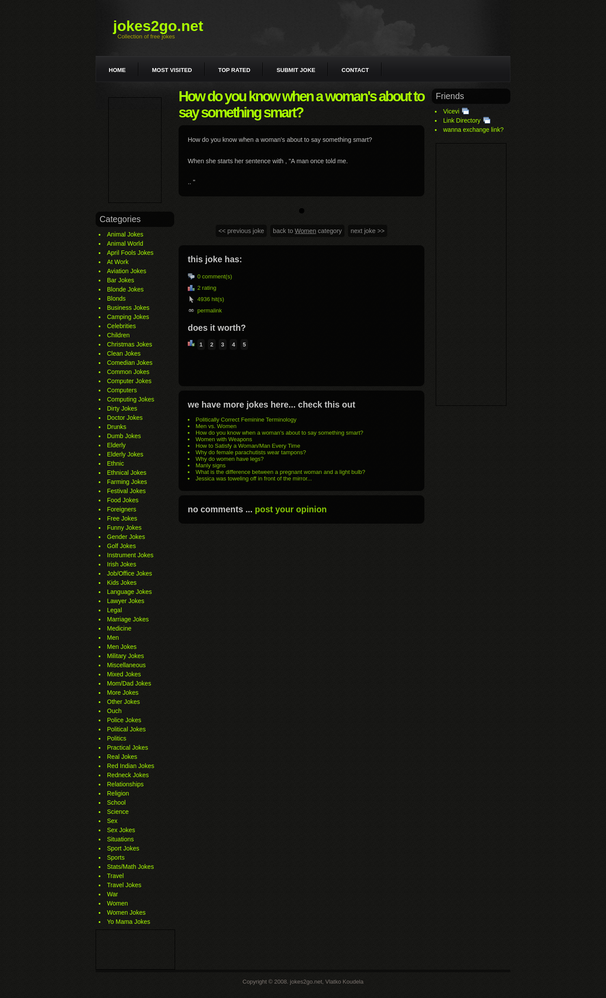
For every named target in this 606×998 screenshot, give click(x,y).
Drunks (116, 426)
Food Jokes (122, 500)
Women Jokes (126, 912)
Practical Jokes (127, 747)
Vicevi (451, 111)
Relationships (125, 784)
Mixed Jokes (124, 674)
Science (118, 811)
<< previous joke (241, 230)
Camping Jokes (128, 316)
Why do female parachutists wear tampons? (251, 452)
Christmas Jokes (129, 344)
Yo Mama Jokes (128, 921)
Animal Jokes (125, 234)
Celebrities (121, 325)
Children (118, 335)
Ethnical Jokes (126, 472)
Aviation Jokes (126, 271)
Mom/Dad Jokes (129, 683)
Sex (112, 820)
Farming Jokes (127, 481)
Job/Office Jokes (129, 573)
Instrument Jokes (130, 555)
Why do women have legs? (230, 459)
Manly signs (211, 465)
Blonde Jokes (125, 289)
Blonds (116, 298)
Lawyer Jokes (126, 600)
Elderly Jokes (125, 454)
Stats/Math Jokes (130, 866)
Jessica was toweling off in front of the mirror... (254, 478)
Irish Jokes (121, 564)
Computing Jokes (130, 399)
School (116, 802)
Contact (355, 70)
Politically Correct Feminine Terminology (246, 419)
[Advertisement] (135, 150)
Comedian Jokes (129, 362)
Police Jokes (124, 720)
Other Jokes (123, 701)
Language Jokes (129, 591)
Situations (120, 839)
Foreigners (121, 509)
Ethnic (115, 463)
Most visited (172, 70)
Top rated (234, 70)
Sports (115, 857)
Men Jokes (122, 646)
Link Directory (462, 120)
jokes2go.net (158, 25)
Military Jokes (125, 655)
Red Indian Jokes (130, 765)
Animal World (125, 243)
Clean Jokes (124, 353)
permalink (209, 310)
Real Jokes (122, 756)
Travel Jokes (124, 884)
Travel (115, 875)
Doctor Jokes (125, 417)
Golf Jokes (121, 545)
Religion (118, 793)
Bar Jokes (120, 280)
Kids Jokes (122, 582)
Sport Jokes (123, 848)
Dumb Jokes (124, 435)
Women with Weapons (224, 439)
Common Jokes (128, 371)
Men (113, 637)
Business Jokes (128, 307)
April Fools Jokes (130, 252)
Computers (122, 390)
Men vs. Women (216, 426)
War (112, 894)
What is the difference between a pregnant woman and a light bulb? (280, 472)
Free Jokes (122, 518)
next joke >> (368, 230)
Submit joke (295, 70)
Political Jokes (126, 729)
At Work (118, 261)
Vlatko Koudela (344, 981)
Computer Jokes (129, 380)
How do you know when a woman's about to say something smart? (279, 432)
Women (117, 903)
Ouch (114, 710)
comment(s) (217, 276)
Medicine (119, 628)
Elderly (116, 445)
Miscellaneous (126, 665)
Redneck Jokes (128, 775)
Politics (116, 738)
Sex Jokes (121, 830)
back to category (307, 230)
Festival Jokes (126, 490)
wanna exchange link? (473, 129)
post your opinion (291, 509)
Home (117, 70)
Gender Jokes (126, 536)
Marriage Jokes (128, 619)
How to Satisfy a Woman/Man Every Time (248, 445)
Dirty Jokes (122, 408)
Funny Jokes (124, 527)
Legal (114, 610)
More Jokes (122, 692)
